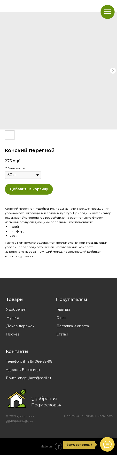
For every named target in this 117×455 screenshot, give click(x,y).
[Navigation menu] (107, 11)
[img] (17, 398)
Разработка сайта (19, 422)
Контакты (17, 351)
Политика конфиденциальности (89, 416)
